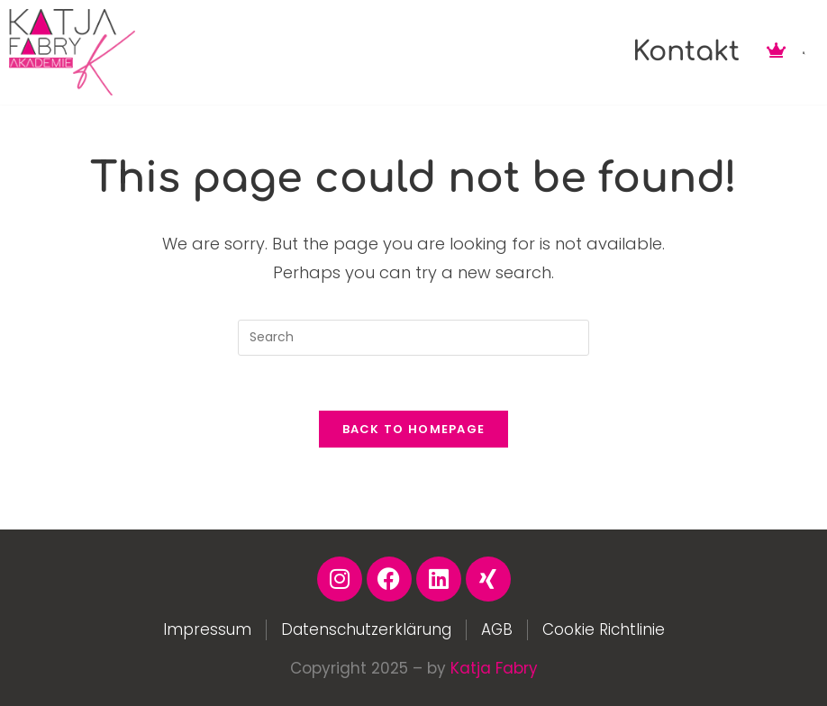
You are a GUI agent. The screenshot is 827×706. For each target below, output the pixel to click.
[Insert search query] (413, 338)
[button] (803, 53)
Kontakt (686, 52)
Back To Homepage (414, 429)
